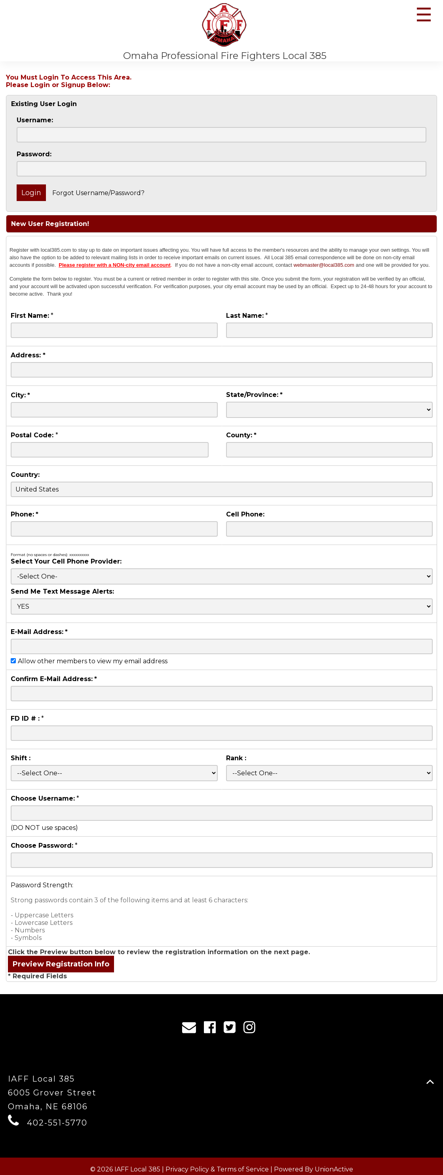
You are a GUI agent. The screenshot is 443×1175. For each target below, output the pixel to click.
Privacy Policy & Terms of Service (217, 1169)
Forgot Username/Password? (98, 193)
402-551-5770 (57, 1123)
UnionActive (334, 1169)
